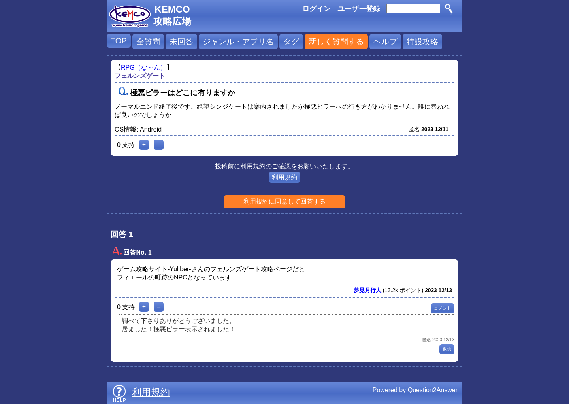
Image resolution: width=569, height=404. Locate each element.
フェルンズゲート (140, 75)
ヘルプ (385, 41)
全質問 (148, 41)
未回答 (181, 41)
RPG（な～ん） (143, 67)
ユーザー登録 (358, 9)
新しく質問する (336, 41)
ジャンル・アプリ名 (238, 41)
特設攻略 (422, 41)
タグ (291, 41)
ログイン (316, 9)
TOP (119, 40)
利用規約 (284, 177)
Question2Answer (433, 390)
